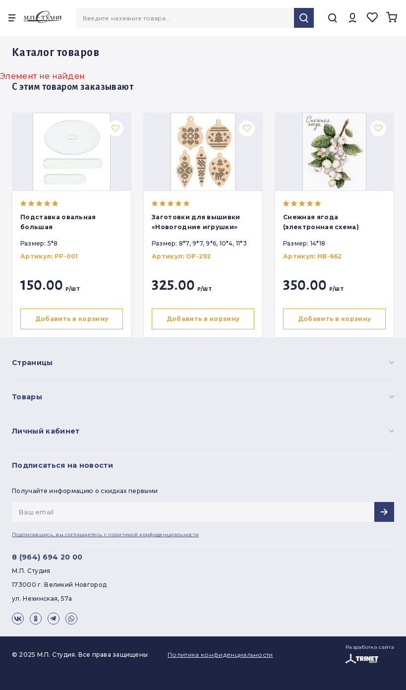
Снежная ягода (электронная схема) (323, 222)
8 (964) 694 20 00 (47, 557)
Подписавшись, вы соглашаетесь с (105, 534)
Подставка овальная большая (58, 222)
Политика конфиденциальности (220, 654)
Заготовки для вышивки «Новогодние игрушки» (197, 222)
